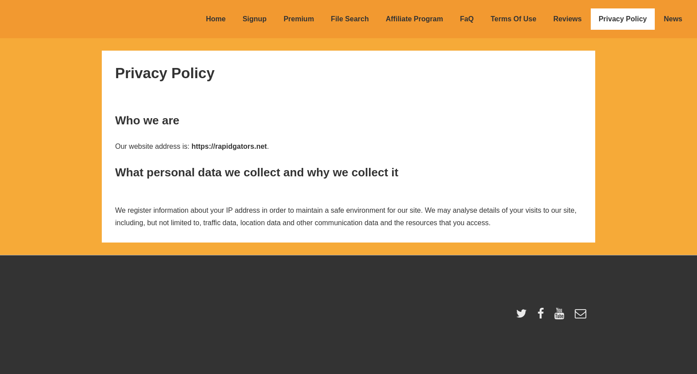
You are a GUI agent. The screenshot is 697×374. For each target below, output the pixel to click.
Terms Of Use (514, 19)
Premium (299, 19)
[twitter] (523, 316)
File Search (350, 19)
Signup (255, 19)
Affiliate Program (414, 19)
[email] (582, 316)
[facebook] (542, 316)
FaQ (467, 19)
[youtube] (561, 316)
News (673, 19)
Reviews (567, 19)
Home (215, 19)
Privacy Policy (623, 19)
